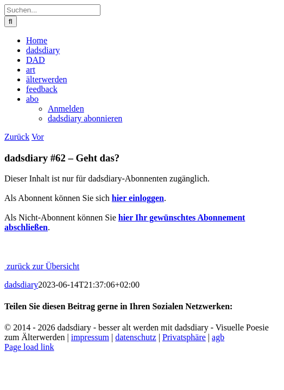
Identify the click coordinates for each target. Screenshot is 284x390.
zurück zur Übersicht (41, 266)
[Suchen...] (52, 10)
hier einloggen (138, 198)
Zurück (16, 136)
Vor (37, 136)
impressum (90, 337)
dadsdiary (21, 284)
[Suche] (10, 21)
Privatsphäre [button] (184, 337)
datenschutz (135, 337)
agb (218, 337)
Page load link (29, 347)
